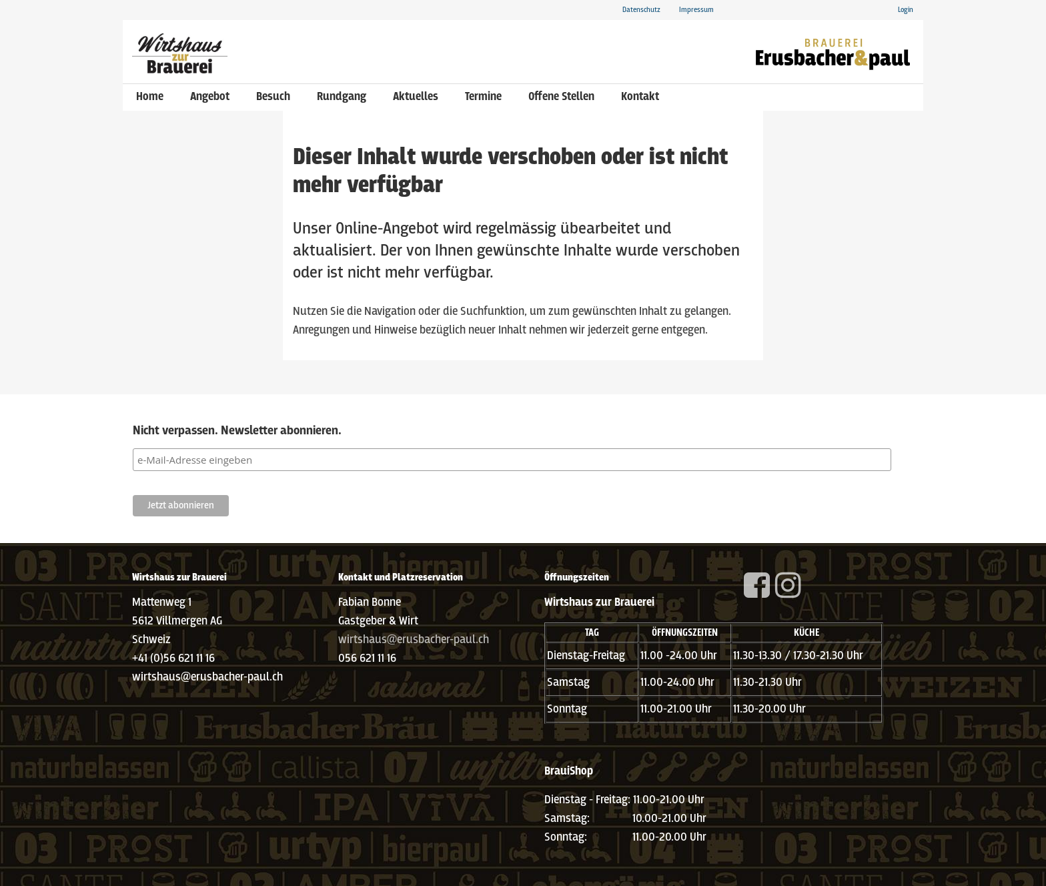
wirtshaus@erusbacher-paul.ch (413, 640)
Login (905, 10)
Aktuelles (415, 97)
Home (149, 97)
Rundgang (341, 97)
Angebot (209, 97)
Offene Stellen (561, 97)
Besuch (273, 97)
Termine (483, 97)
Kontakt (640, 97)
